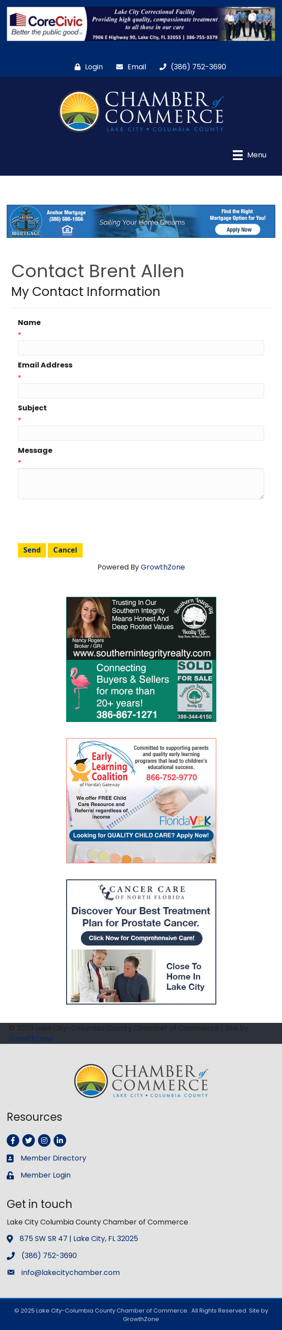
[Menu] (249, 155)
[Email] (129, 67)
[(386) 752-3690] (190, 67)
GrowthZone (163, 567)
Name (29, 322)
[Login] (86, 67)
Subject (32, 408)
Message (35, 450)
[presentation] (86, 521)
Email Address (45, 365)
